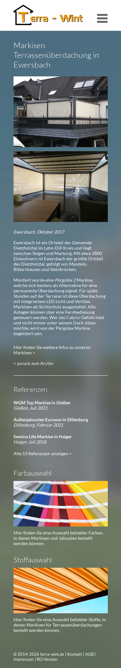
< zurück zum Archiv (33, 363)
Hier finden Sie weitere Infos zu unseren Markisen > (52, 350)
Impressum (24, 659)
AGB (89, 654)
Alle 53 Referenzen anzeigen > (43, 453)
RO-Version (47, 659)
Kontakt (74, 654)
